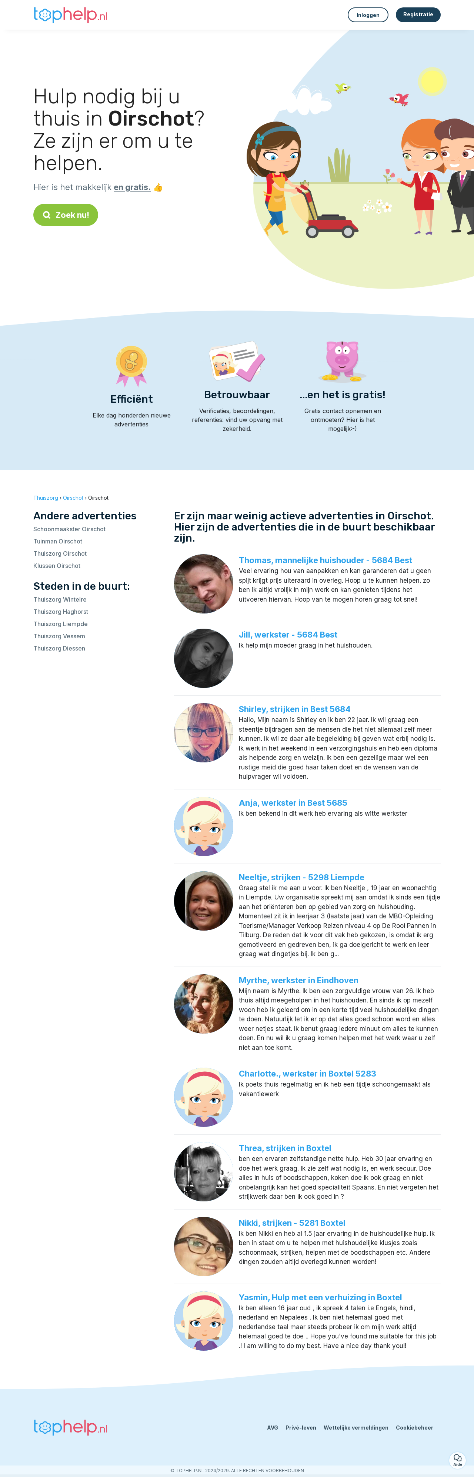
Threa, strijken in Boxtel (285, 1148)
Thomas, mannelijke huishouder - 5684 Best (325, 560)
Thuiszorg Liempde (60, 624)
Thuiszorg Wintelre (60, 599)
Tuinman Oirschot (57, 541)
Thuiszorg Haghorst (60, 611)
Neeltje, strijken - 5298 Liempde (301, 877)
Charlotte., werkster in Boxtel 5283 (307, 1073)
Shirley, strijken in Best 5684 (295, 709)
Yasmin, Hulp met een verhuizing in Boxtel (320, 1297)
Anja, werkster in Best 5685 (293, 803)
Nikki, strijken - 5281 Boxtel (292, 1223)
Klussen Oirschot (56, 565)
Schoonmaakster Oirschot (69, 529)
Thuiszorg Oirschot (60, 553)
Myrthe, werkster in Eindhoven (298, 980)
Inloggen (368, 15)
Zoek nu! (65, 215)
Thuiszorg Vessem (59, 636)
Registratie (418, 14)
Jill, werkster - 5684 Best (288, 634)
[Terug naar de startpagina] (70, 14)
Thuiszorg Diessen (59, 648)
